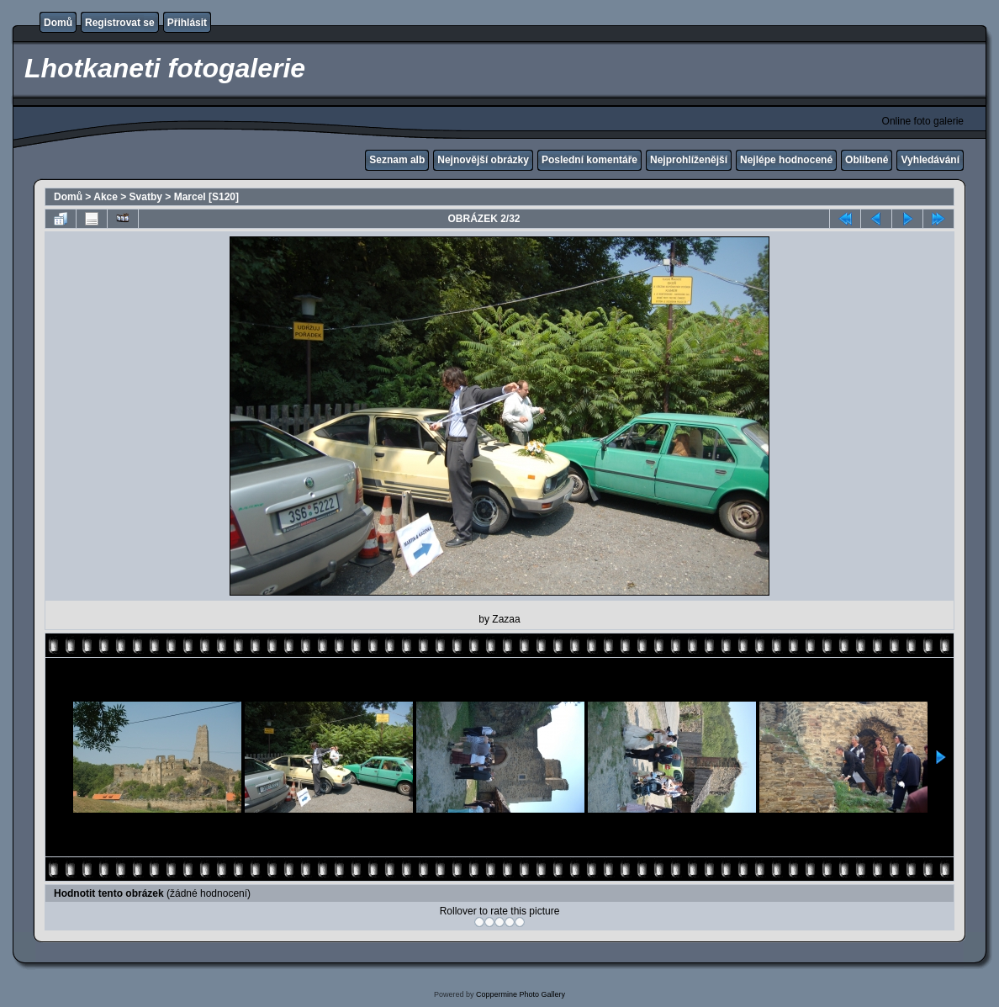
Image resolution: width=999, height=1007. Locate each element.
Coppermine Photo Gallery (520, 994)
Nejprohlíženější (688, 160)
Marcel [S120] (206, 197)
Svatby (146, 197)
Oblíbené (866, 160)
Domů (58, 23)
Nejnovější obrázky (483, 160)
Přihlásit (187, 23)
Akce (105, 197)
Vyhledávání (930, 160)
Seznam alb (397, 160)
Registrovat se (120, 23)
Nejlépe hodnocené (786, 160)
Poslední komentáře (589, 160)
